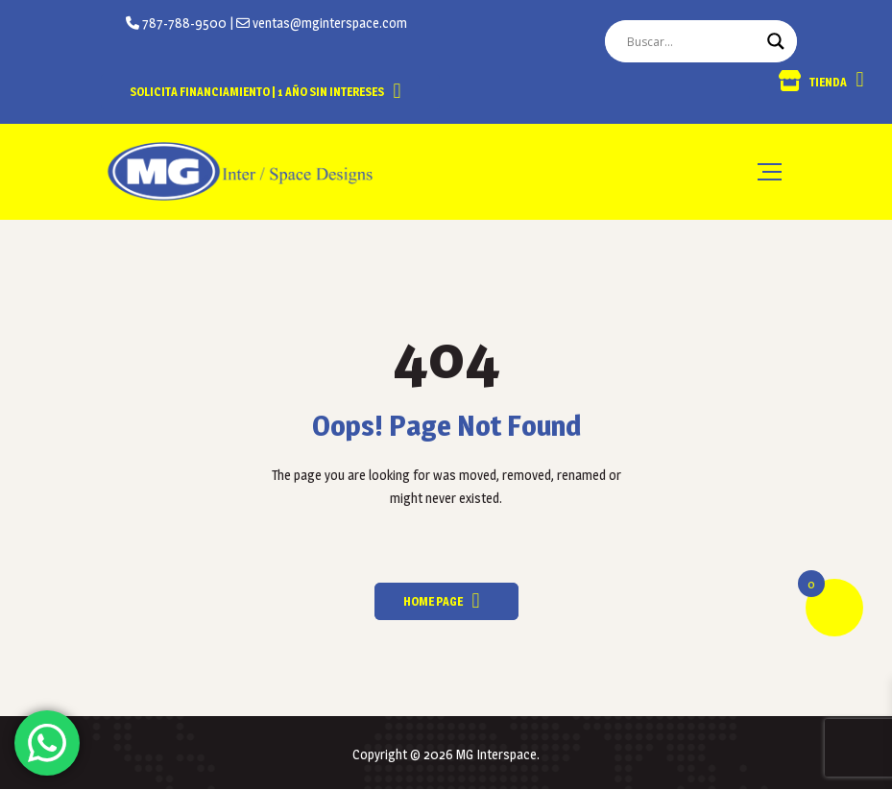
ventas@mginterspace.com (328, 22)
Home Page (433, 601)
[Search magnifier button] (775, 41)
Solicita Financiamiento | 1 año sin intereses (257, 91)
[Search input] (692, 41)
